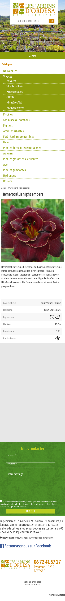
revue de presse (32, 584)
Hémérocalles (24, 188)
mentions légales (57, 594)
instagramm (48, 537)
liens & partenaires (32, 581)
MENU (32, 55)
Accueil (4, 188)
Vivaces (13, 188)
